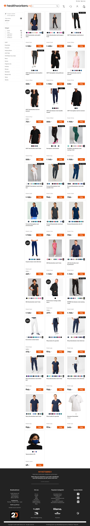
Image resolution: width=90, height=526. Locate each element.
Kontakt (36, 495)
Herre (8, 32)
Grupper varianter (11, 13)
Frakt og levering (36, 502)
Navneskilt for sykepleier (57, 501)
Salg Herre (9, 35)
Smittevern (9, 37)
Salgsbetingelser (36, 501)
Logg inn (77, 7)
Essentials (7, 45)
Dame (8, 30)
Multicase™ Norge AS (73, 524)
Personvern (36, 499)
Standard (7, 72)
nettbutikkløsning (60, 524)
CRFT (6, 42)
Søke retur (83, 1)
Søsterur (58, 499)
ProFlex (7, 66)
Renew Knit (8, 74)
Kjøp (39, 121)
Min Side (78, 1)
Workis (6, 80)
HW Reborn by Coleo (10, 56)
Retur (36, 504)
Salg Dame (9, 34)
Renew (6, 69)
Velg (39, 46)
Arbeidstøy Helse (57, 495)
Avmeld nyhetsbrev (45, 481)
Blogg (36, 498)
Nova (6, 58)
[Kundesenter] (71, 6)
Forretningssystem (50, 524)
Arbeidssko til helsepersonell (57, 498)
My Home (57, 517)
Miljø (36, 496)
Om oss (36, 494)
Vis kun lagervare (11, 15)
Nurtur (6, 61)
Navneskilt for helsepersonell (57, 502)
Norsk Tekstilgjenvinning (36, 517)
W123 (6, 77)
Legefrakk (57, 496)
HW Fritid (7, 53)
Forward (7, 48)
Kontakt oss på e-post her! (15, 507)
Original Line (8, 64)
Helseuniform (8, 50)
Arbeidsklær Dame (57, 494)
